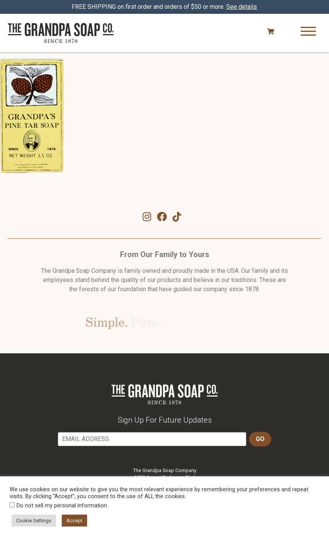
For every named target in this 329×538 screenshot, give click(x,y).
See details (242, 6)
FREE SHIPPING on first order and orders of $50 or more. (164, 6)
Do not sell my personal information (61, 505)
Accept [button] (74, 520)
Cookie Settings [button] (33, 520)
